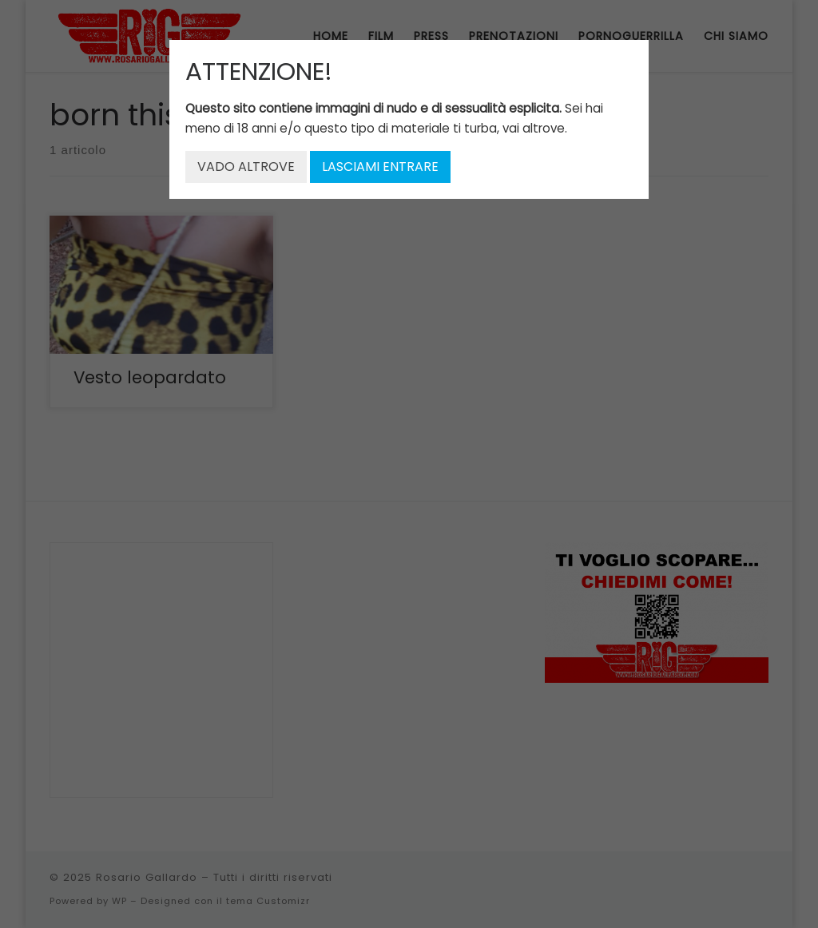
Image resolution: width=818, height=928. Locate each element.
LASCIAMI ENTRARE (380, 166)
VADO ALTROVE (246, 166)
